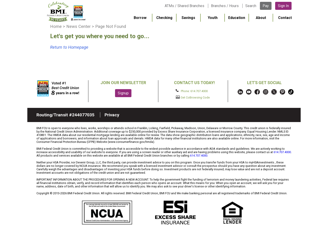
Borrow (140, 18)
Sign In (283, 6)
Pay (266, 6)
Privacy (112, 114)
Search (250, 6)
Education (236, 18)
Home (56, 26)
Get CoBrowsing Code (193, 97)
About (261, 18)
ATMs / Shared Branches (184, 6)
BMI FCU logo (66, 11)
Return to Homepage (69, 47)
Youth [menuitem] (213, 18)
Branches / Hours (225, 6)
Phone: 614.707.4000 (192, 91)
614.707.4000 (282, 152)
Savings (188, 18)
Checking (164, 18)
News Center (78, 26)
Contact (285, 18)
